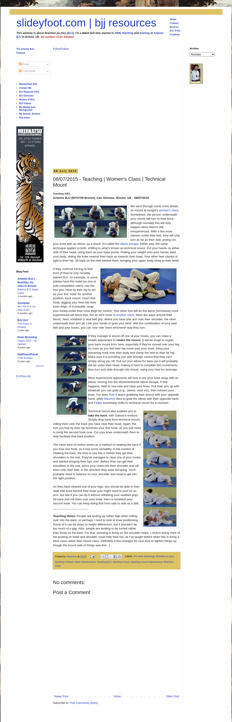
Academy (175, 34)
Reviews (174, 27)
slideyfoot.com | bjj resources (86, 23)
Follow (57, 49)
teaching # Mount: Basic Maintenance (75, 562)
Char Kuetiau (25, 357)
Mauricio (109, 398)
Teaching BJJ (104, 562)
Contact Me (25, 88)
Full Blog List (23, 376)
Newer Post (61, 696)
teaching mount (121, 562)
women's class (168, 210)
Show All (40, 366)
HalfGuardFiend (27, 354)
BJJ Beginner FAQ (29, 92)
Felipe (98, 402)
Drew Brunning (27, 337)
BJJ (70, 33)
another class (125, 315)
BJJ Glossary (26, 95)
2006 (118, 33)
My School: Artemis (29, 114)
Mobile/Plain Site (28, 84)
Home (173, 19)
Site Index (24, 117)
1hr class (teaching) (144, 556)
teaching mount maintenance (146, 562)
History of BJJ (27, 99)
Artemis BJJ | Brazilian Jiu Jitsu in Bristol (26, 282)
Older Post (172, 696)
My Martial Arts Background (27, 108)
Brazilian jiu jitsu (165, 556)
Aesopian (23, 303)
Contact (174, 23)
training (145, 33)
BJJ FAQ (175, 30)
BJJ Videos (25, 103)
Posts (24, 64)
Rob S (113, 394)
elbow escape (129, 243)
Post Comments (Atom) (84, 703)
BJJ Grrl (22, 320)
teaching (127, 33)
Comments (27, 71)
